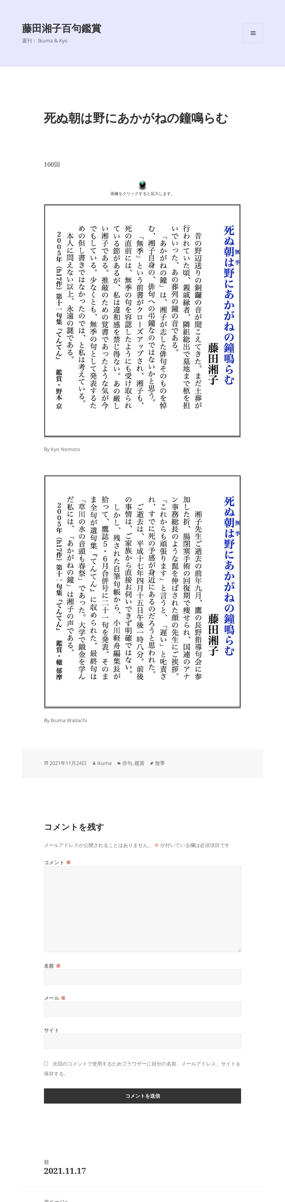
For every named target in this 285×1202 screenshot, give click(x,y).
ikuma (104, 763)
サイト (51, 1030)
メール (55, 998)
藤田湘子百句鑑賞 (61, 28)
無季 (160, 763)
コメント (57, 862)
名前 (52, 965)
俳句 (127, 763)
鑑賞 (140, 763)
